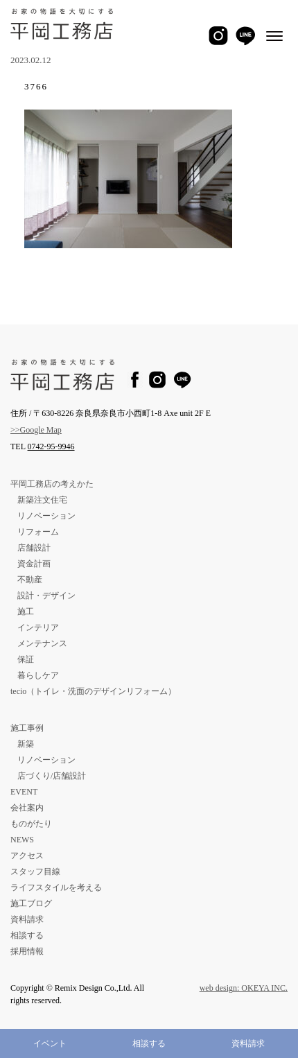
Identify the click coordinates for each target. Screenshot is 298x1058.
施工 (25, 611)
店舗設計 (34, 548)
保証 (25, 659)
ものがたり (31, 824)
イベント (50, 1043)
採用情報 (27, 951)
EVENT (23, 792)
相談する (149, 1043)
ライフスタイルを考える (56, 887)
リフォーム (38, 532)
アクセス (27, 855)
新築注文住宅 (42, 500)
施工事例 (27, 728)
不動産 (29, 579)
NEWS (22, 839)
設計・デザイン (46, 595)
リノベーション (46, 516)
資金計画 (34, 564)
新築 (25, 744)
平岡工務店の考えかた (52, 484)
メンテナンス (42, 643)
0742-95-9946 (51, 446)
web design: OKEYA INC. (244, 988)
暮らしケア (38, 675)
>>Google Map (36, 430)
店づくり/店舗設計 (51, 776)
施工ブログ (31, 903)
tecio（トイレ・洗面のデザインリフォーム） (93, 691)
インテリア (38, 627)
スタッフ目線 (35, 871)
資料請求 (248, 1043)
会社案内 (27, 808)
